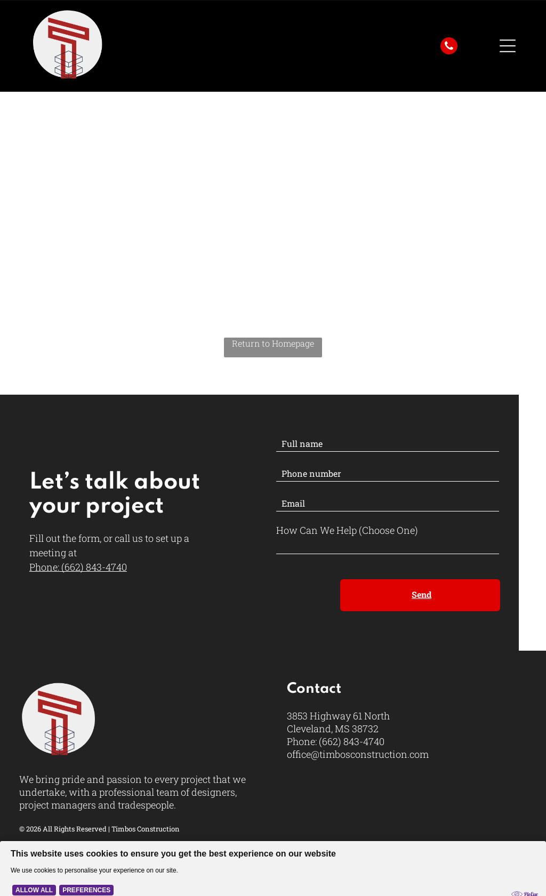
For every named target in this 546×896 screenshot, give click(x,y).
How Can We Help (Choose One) (347, 530)
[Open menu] (508, 46)
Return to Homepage (273, 343)
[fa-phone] (449, 50)
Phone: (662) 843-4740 (78, 567)
